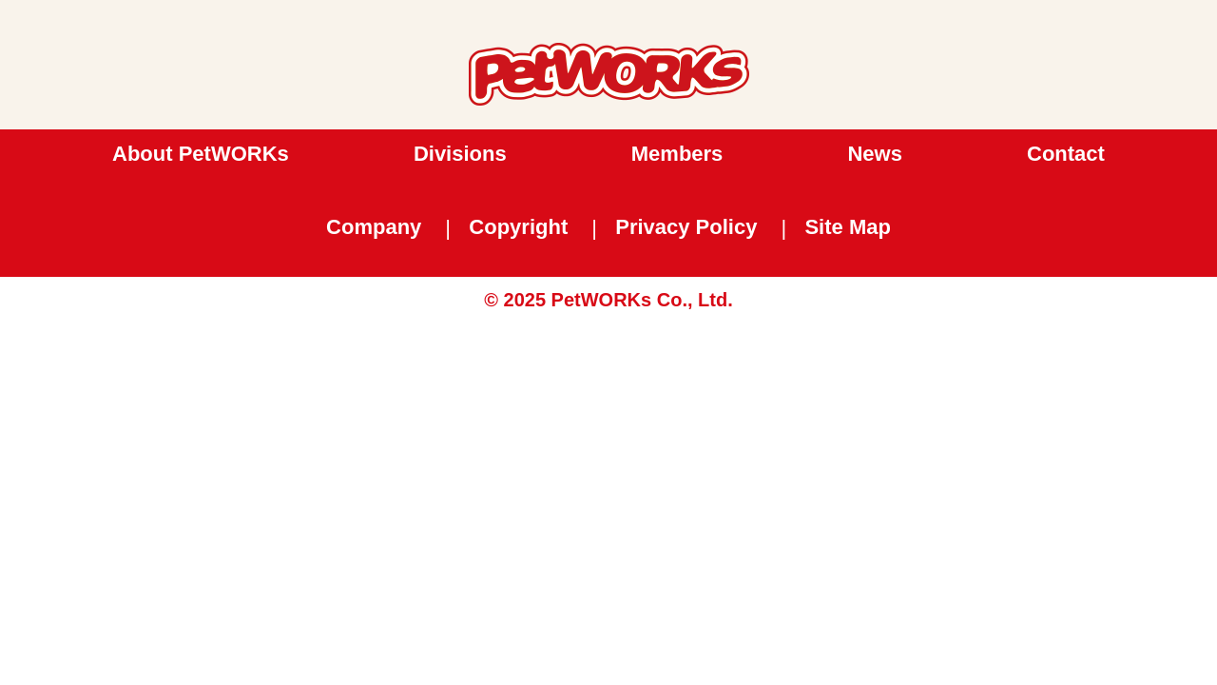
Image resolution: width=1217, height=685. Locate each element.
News (874, 154)
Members (677, 154)
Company (373, 227)
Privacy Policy (686, 227)
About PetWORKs (200, 154)
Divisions (460, 154)
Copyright (518, 227)
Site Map (847, 227)
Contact (1066, 154)
